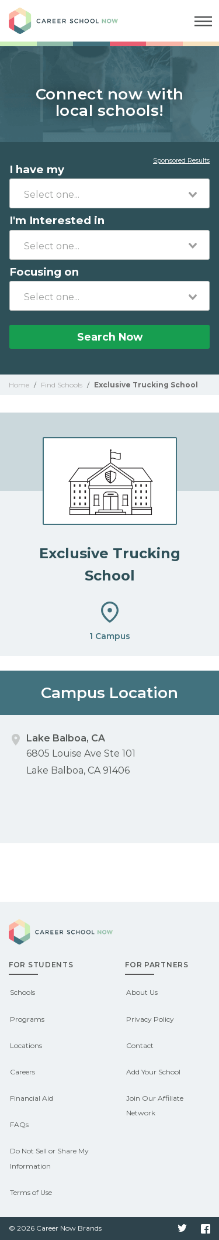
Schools (22, 992)
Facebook (205, 1229)
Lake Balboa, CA (65, 738)
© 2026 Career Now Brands (55, 1228)
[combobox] (109, 193)
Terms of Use (31, 1192)
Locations (26, 1045)
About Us (142, 992)
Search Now (109, 337)
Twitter (182, 1229)
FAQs (19, 1124)
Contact (140, 1045)
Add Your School (153, 1071)
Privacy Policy (150, 1019)
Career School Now (73, 21)
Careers (22, 1071)
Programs (27, 1019)
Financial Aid (31, 1098)
